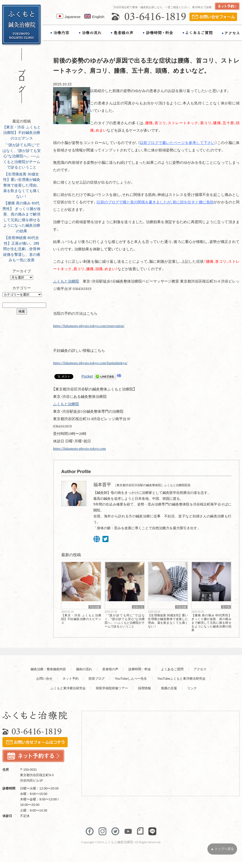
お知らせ (138, 607)
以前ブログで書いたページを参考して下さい (177, 143)
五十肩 (226, 607)
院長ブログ (97, 678)
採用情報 (144, 688)
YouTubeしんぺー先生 (131, 678)
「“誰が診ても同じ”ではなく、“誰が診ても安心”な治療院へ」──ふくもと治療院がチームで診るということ (21, 156)
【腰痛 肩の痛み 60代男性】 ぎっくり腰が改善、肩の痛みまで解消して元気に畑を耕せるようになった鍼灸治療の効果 (211, 623)
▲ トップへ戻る (222, 849)
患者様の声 (110, 669)
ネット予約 (70, 678)
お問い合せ (44, 678)
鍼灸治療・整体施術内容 (48, 669)
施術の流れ (84, 669)
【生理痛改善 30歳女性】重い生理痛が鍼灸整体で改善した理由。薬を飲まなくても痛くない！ (21, 185)
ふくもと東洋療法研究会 (68, 688)
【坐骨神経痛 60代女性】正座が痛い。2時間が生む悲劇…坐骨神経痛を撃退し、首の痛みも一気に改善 (21, 249)
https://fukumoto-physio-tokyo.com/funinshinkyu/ (90, 363)
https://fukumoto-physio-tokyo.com (79, 449)
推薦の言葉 (169, 688)
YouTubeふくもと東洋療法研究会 (181, 678)
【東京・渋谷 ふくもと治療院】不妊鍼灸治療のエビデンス (21, 132)
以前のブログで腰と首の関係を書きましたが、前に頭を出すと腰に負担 (155, 202)
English (94, 17)
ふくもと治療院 (66, 281)
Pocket (87, 376)
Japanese (69, 17)
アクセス (200, 669)
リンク (192, 688)
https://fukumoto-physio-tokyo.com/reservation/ (88, 326)
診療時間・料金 (139, 669)
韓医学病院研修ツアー (112, 688)
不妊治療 (95, 607)
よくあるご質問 (172, 669)
